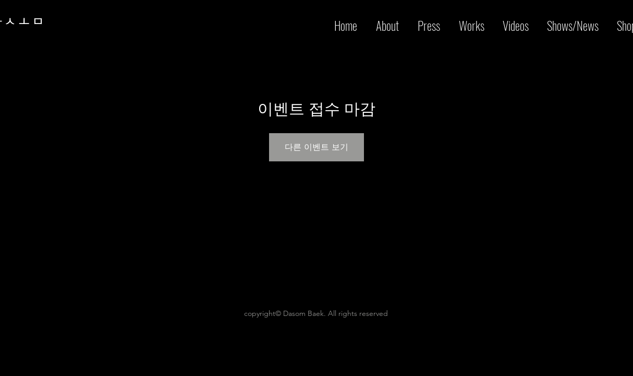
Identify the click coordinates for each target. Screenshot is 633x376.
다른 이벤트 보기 (316, 147)
